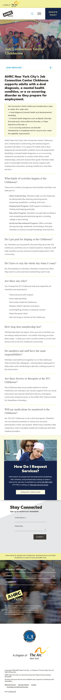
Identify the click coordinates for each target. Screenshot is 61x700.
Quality (33, 685)
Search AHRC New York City (32, 13)
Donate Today (53, 13)
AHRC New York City (8, 13)
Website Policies (10, 685)
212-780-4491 (47, 482)
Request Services (30, 492)
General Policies (23, 685)
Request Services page (39, 485)
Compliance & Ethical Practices (17, 687)
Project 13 (12, 691)
